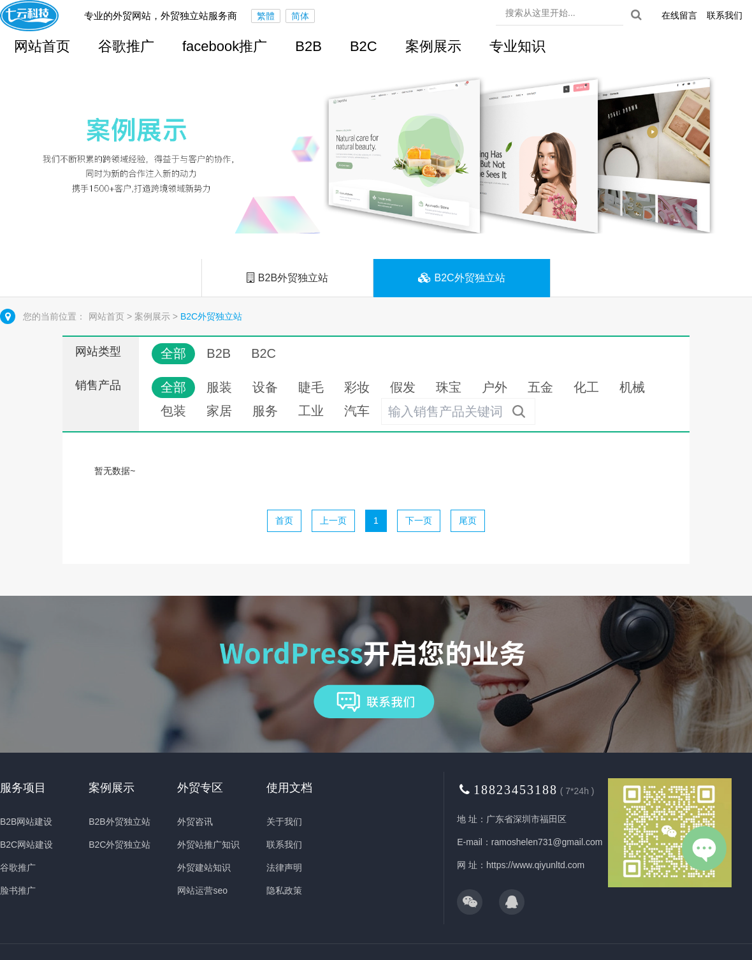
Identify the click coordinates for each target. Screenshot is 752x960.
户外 (494, 387)
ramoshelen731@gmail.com (547, 842)
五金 (540, 387)
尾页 (468, 520)
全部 (173, 353)
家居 (219, 411)
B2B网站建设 (26, 821)
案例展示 (433, 46)
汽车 (357, 411)
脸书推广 (18, 890)
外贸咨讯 (195, 821)
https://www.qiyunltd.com (535, 865)
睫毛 (311, 387)
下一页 (418, 520)
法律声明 (284, 867)
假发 (403, 387)
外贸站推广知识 (208, 844)
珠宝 (448, 387)
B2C (363, 46)
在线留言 (679, 15)
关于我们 (284, 821)
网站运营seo (202, 890)
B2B (308, 46)
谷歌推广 (126, 46)
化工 (586, 387)
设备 (265, 387)
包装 (173, 411)
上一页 (333, 520)
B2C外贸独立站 (461, 277)
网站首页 (108, 316)
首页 (284, 520)
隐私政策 (284, 890)
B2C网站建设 (26, 844)
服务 (265, 411)
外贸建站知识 (204, 867)
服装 (219, 387)
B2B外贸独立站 (287, 277)
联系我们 (724, 15)
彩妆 (357, 387)
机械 (632, 387)
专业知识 (517, 46)
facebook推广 (224, 46)
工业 (311, 411)
